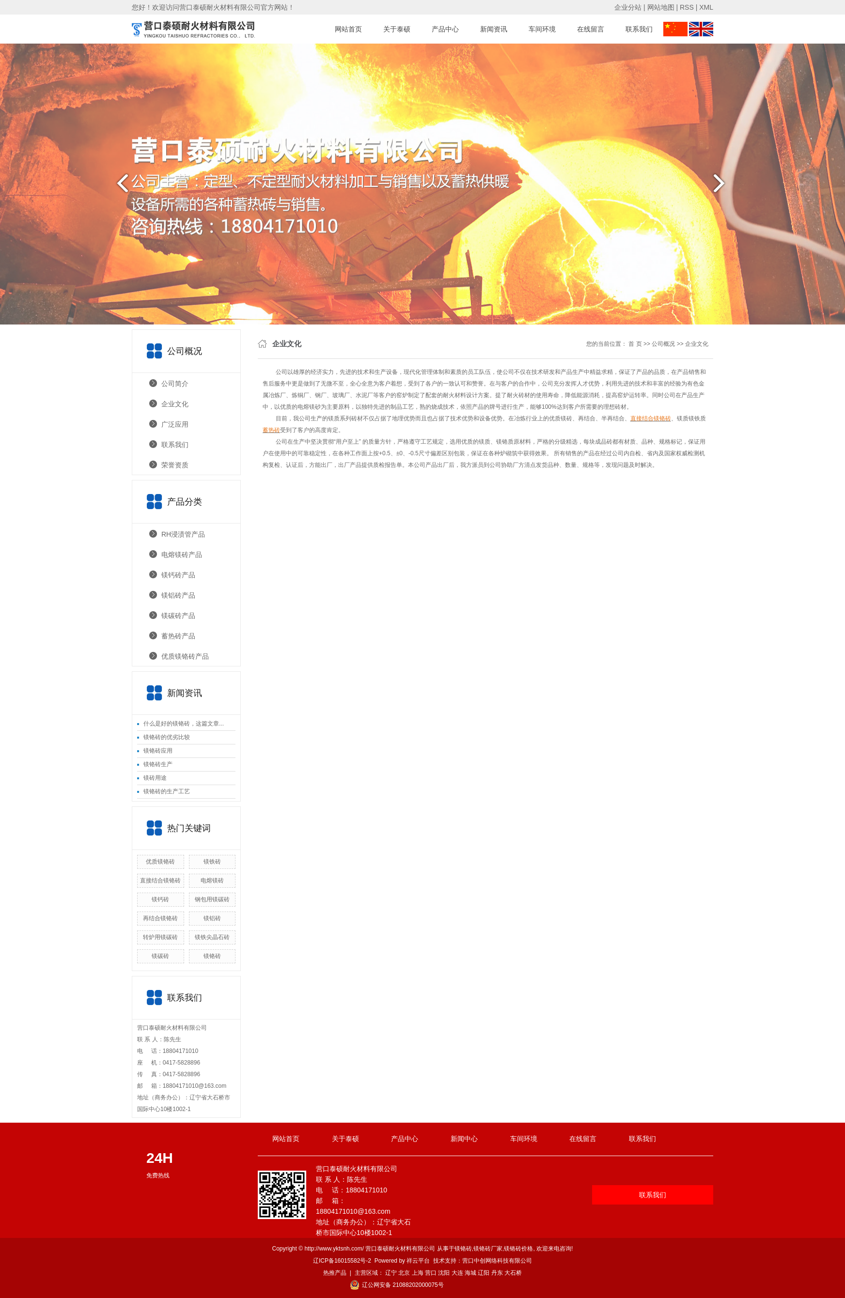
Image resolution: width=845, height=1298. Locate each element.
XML (706, 7)
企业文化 (174, 404)
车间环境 (542, 29)
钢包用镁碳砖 (212, 899)
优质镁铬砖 (160, 861)
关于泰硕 (396, 29)
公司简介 (174, 383)
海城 (470, 1272)
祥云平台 (418, 1260)
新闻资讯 (493, 29)
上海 (417, 1272)
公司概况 (663, 343)
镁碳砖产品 (178, 615)
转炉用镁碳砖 (160, 937)
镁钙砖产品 (178, 575)
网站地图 (660, 7)
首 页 (635, 343)
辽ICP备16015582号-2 (342, 1260)
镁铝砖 (212, 918)
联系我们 (639, 29)
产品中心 (445, 29)
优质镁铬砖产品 (185, 656)
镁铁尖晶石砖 (212, 937)
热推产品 (334, 1272)
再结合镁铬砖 (160, 918)
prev (120, 187)
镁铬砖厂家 (487, 1248)
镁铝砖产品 (178, 595)
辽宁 (391, 1272)
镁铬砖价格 (518, 1248)
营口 (431, 1272)
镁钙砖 (160, 899)
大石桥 (513, 1272)
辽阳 (483, 1272)
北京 (404, 1272)
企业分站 (628, 7)
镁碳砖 (160, 956)
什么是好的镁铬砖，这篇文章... (183, 723)
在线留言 (590, 29)
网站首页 (348, 29)
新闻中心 (464, 1139)
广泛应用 (174, 424)
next (725, 187)
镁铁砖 (212, 861)
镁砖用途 (155, 777)
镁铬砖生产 (157, 764)
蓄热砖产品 (178, 636)
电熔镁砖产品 (181, 554)
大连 (457, 1272)
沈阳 (444, 1272)
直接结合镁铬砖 (160, 880)
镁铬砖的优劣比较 (166, 737)
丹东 (497, 1272)
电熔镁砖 (212, 880)
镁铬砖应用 (157, 750)
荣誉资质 (174, 465)
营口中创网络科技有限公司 (497, 1260)
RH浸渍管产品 (183, 534)
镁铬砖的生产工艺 (166, 791)
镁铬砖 (212, 956)
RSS (687, 7)
